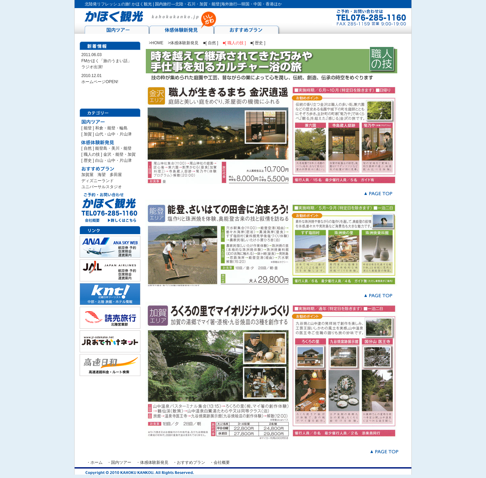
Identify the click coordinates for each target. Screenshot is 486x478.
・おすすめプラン (189, 462)
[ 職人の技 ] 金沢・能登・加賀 (108, 154)
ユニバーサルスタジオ (101, 186)
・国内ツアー (119, 462)
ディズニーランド (97, 180)
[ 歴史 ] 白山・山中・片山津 (106, 160)
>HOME (156, 43)
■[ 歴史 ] (258, 43)
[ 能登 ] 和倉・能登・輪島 (104, 128)
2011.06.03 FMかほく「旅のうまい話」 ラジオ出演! (106, 60)
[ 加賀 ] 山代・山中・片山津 (106, 134)
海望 (104, 174)
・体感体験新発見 (152, 462)
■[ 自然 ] (211, 43)
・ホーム (94, 462)
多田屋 (116, 174)
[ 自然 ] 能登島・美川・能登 (106, 148)
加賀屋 (87, 174)
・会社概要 (220, 462)
